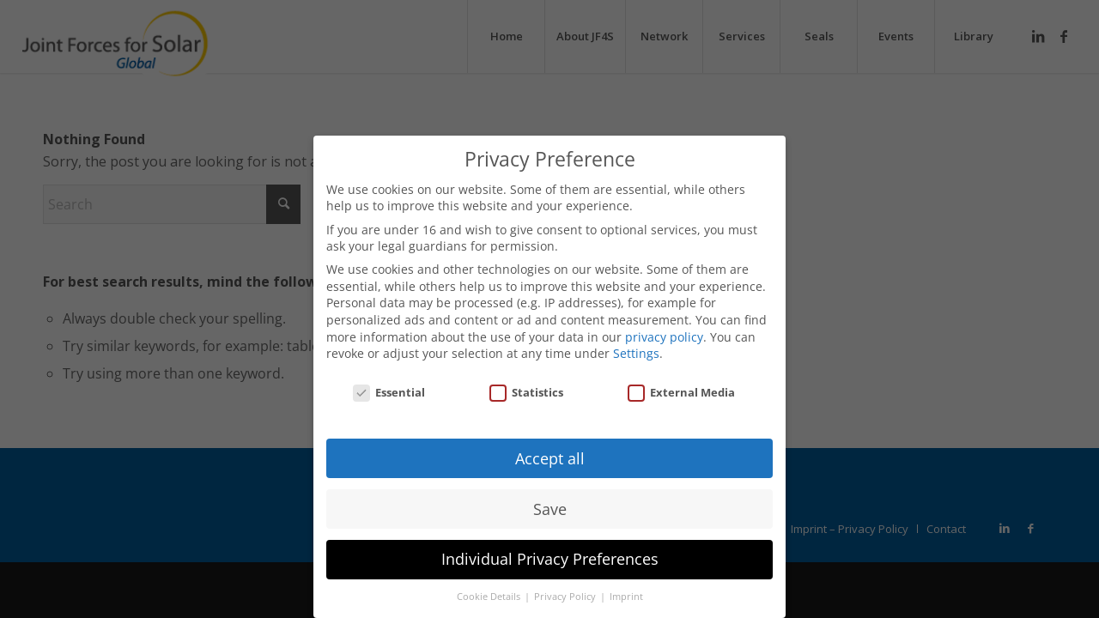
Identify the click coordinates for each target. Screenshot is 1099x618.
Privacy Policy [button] (566, 597)
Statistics (526, 392)
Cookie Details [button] (490, 597)
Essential (389, 392)
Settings (636, 353)
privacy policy (664, 337)
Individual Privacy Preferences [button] (550, 558)
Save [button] (550, 509)
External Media (681, 392)
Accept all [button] (550, 458)
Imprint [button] (626, 597)
